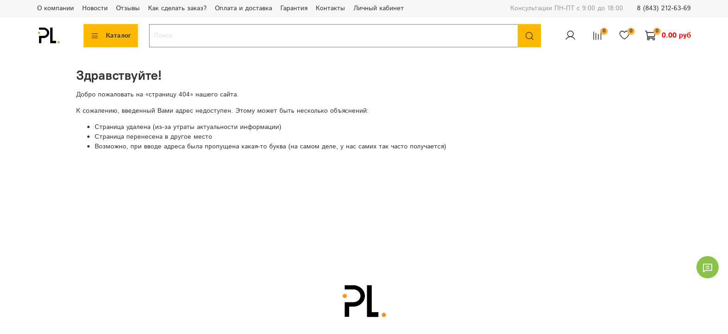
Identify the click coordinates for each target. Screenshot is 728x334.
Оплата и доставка (243, 8)
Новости (95, 8)
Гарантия (293, 8)
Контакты (330, 8)
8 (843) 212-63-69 (664, 8)
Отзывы (128, 8)
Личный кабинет (378, 8)
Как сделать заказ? (177, 8)
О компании (55, 8)
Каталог (111, 35)
